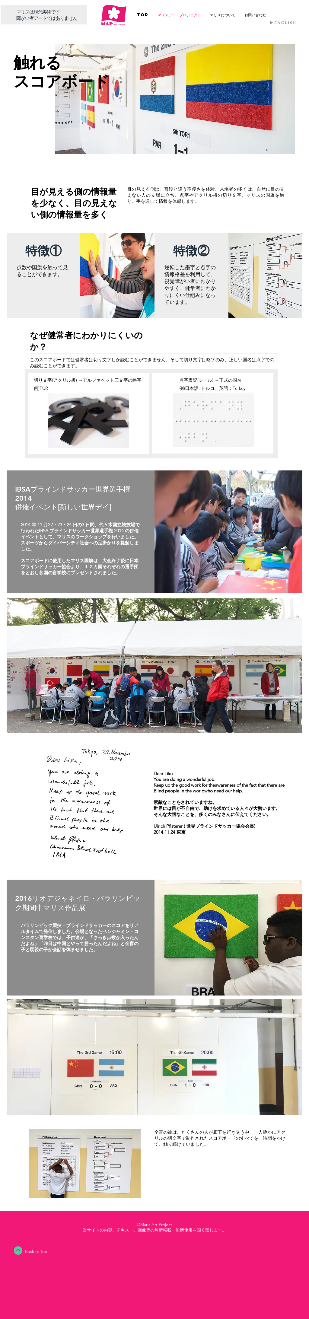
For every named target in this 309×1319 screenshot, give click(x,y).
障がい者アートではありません (46, 17)
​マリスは (25, 11)
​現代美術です (47, 11)
